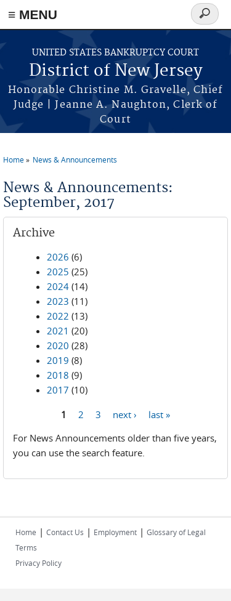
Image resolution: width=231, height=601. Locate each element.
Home (13, 159)
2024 (58, 286)
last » (159, 414)
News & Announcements (75, 159)
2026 (58, 257)
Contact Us (65, 532)
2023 (58, 301)
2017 (58, 390)
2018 (58, 375)
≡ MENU (32, 14)
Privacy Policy (38, 563)
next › (125, 414)
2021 (58, 331)
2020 (58, 345)
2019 (58, 360)
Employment (115, 532)
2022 (58, 316)
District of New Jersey (116, 71)
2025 (58, 271)
